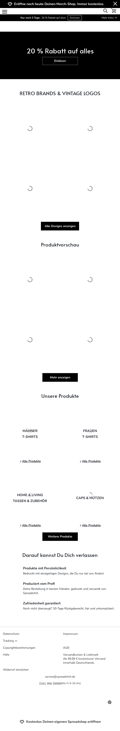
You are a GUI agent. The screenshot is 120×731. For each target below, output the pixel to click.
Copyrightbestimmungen (19, 648)
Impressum (70, 634)
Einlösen (75, 17)
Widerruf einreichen (16, 670)
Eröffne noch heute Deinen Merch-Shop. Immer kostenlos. (59, 4)
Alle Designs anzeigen (60, 226)
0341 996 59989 (60, 684)
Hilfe (6, 655)
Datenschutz (11, 634)
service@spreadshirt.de (60, 677)
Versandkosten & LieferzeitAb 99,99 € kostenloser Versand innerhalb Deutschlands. (84, 659)
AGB (66, 648)
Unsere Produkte (60, 395)
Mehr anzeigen (60, 377)
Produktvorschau (60, 244)
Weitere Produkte (60, 537)
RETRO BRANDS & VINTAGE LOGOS (60, 93)
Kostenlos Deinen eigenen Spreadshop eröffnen (60, 721)
